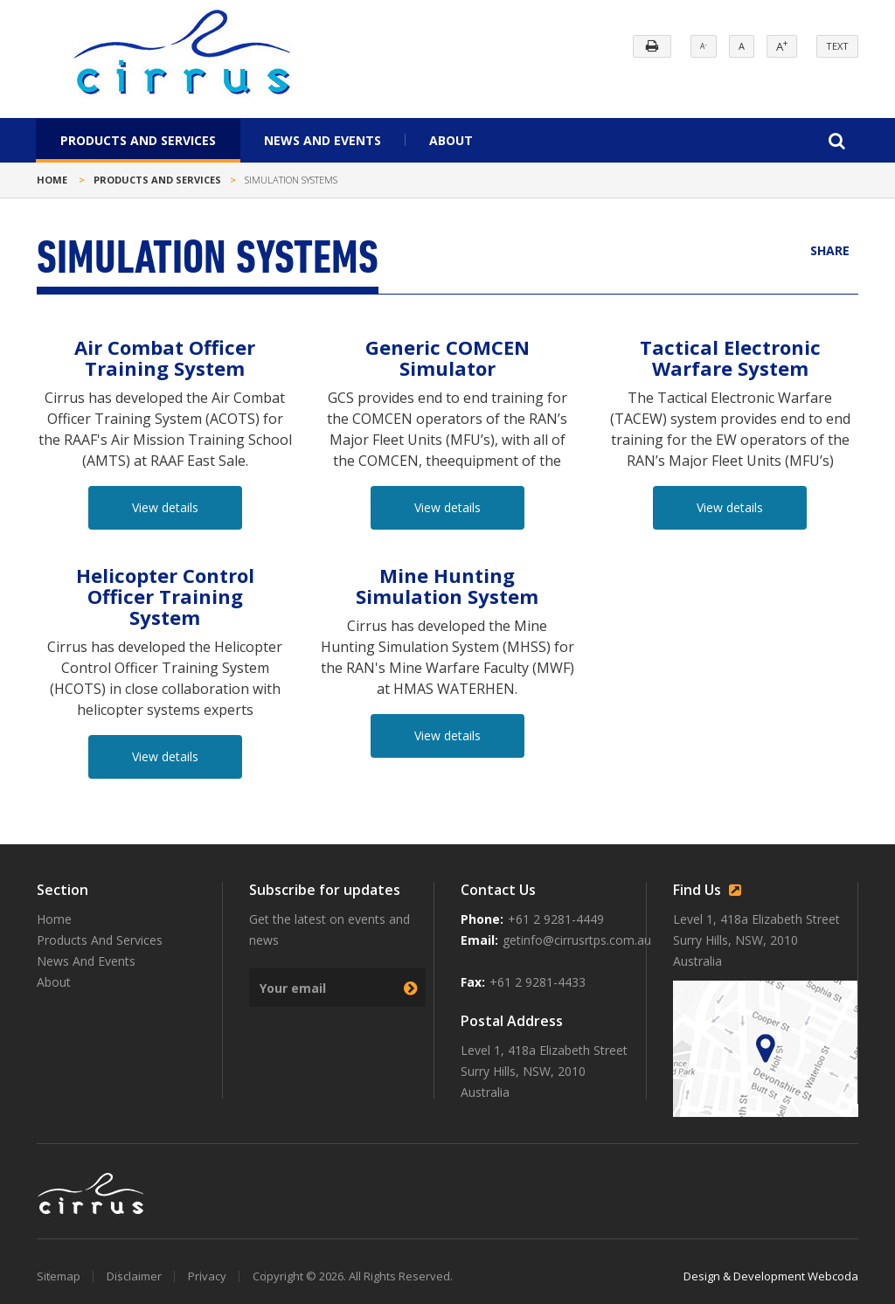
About (451, 140)
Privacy (207, 1276)
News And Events (322, 140)
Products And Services (138, 140)
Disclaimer (134, 1276)
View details (165, 507)
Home (52, 179)
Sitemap (58, 1276)
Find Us (710, 889)
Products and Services (157, 179)
